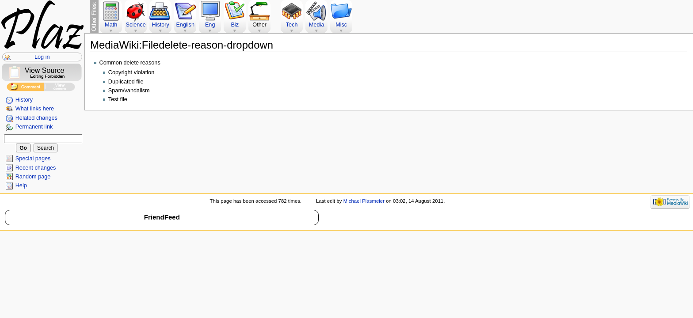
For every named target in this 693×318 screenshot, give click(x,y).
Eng (210, 25)
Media (316, 25)
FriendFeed (162, 217)
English (185, 25)
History (24, 100)
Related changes (36, 118)
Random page (33, 177)
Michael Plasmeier (364, 201)
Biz (235, 25)
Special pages (33, 158)
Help (21, 185)
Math (111, 25)
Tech (292, 25)
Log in (42, 57)
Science (136, 25)
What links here (34, 109)
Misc (341, 25)
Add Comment (25, 88)
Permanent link (34, 127)
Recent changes (35, 168)
